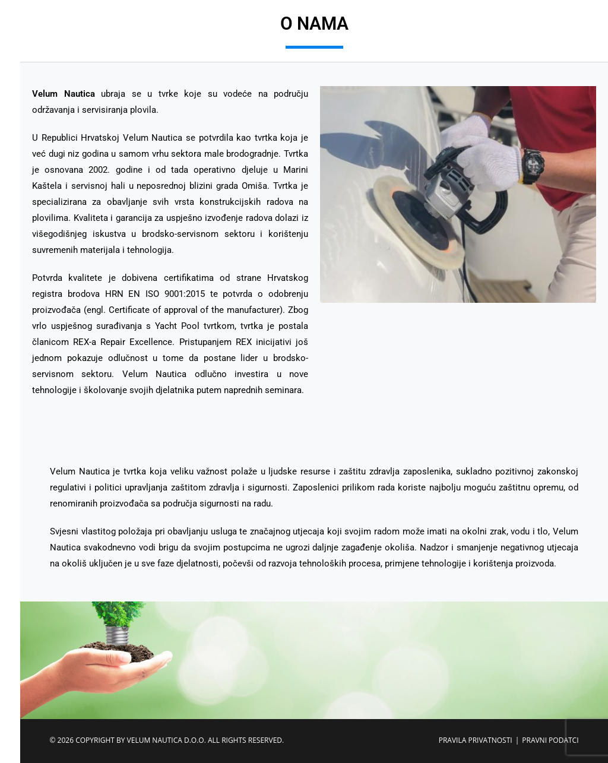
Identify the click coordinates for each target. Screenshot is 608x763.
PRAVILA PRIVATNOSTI (475, 740)
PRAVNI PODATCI (550, 740)
